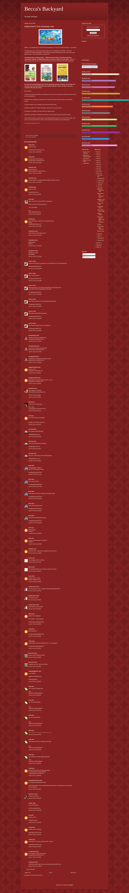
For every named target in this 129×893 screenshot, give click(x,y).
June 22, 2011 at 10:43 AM (35, 226)
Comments (86, 257)
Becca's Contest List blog (38, 108)
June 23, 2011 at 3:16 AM (35, 448)
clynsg (30, 827)
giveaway (34, 137)
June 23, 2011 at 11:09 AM (35, 533)
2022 (97, 152)
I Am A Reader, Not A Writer (58, 51)
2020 (97, 154)
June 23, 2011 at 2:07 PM (35, 562)
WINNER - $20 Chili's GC (100, 200)
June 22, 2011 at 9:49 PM (35, 424)
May (99, 233)
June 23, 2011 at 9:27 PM (35, 710)
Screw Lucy (32, 794)
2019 (97, 156)
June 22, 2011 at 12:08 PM (35, 306)
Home (50, 872)
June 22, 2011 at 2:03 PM (35, 373)
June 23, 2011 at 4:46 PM (35, 648)
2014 (97, 166)
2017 (97, 160)
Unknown (31, 167)
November (100, 178)
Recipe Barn (86, 158)
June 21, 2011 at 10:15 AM (35, 152)
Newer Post (28, 872)
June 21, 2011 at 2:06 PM (35, 194)
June (99, 187)
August (99, 182)
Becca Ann (31, 653)
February (100, 238)
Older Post (73, 872)
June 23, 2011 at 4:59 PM (35, 657)
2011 (97, 173)
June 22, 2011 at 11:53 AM (35, 235)
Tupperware (86, 163)
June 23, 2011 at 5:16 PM (35, 666)
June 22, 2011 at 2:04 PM (35, 383)
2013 (97, 169)
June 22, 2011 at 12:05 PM (35, 294)
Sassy (30, 144)
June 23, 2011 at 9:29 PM (35, 749)
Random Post (100, 231)
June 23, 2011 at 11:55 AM (35, 553)
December (100, 175)
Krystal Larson (32, 586)
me (30, 111)
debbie (30, 219)
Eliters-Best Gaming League (87, 155)
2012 (97, 171)
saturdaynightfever (33, 671)
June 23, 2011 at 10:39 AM (35, 498)
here (47, 114)
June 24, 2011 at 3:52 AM (35, 789)
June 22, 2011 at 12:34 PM (35, 351)
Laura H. (31, 261)
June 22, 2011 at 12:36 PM (35, 362)
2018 (97, 158)
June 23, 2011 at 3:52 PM (35, 590)
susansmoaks (32, 851)
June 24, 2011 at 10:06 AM (35, 810)
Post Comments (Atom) (36, 875)
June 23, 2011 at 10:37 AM (35, 474)
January (100, 240)
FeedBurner (96, 35)
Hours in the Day (100, 204)
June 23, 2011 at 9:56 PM (35, 775)
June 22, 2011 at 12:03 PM (35, 268)
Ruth (30, 527)
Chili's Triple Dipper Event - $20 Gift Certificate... (100, 219)
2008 (97, 247)
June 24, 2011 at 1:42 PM (35, 846)
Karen (30, 576)
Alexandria (31, 388)
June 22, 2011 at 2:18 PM (35, 397)
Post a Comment (31, 869)
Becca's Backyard (43, 9)
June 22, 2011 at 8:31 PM (35, 410)
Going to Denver (99, 214)
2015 (97, 164)
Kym (30, 199)
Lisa (30, 815)
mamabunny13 (32, 335)
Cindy (30, 768)
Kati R (30, 402)
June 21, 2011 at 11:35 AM (35, 173)
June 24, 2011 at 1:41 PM (35, 834)
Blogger (71, 885)
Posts (85, 254)
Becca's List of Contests (86, 152)
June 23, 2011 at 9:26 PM (35, 695)
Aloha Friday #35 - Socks (100, 210)
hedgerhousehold (33, 367)
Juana (30, 613)
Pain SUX (31, 429)
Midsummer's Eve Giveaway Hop (100, 195)
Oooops (99, 224)
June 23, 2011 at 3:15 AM (35, 436)
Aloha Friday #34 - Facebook (100, 228)
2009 (97, 245)
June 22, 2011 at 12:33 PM (35, 341)
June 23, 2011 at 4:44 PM (35, 624)
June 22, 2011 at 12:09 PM (35, 330)
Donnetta (31, 187)
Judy (30, 686)
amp (30, 415)
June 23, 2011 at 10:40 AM (35, 510)
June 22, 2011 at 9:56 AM (35, 214)
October (100, 180)
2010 (97, 243)
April (99, 236)
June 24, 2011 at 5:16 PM (35, 857)
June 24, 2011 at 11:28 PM (35, 866)
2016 (97, 162)
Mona (30, 465)
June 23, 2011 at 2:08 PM (35, 571)
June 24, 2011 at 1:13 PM (35, 822)
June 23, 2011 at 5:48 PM (35, 681)
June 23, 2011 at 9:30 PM (35, 763)
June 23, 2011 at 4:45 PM (35, 636)
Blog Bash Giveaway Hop (100, 190)
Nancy (30, 558)
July (99, 185)
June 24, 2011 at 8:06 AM (35, 798)
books (30, 137)
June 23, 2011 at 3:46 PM (35, 581)
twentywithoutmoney (34, 780)
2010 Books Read (100, 207)
